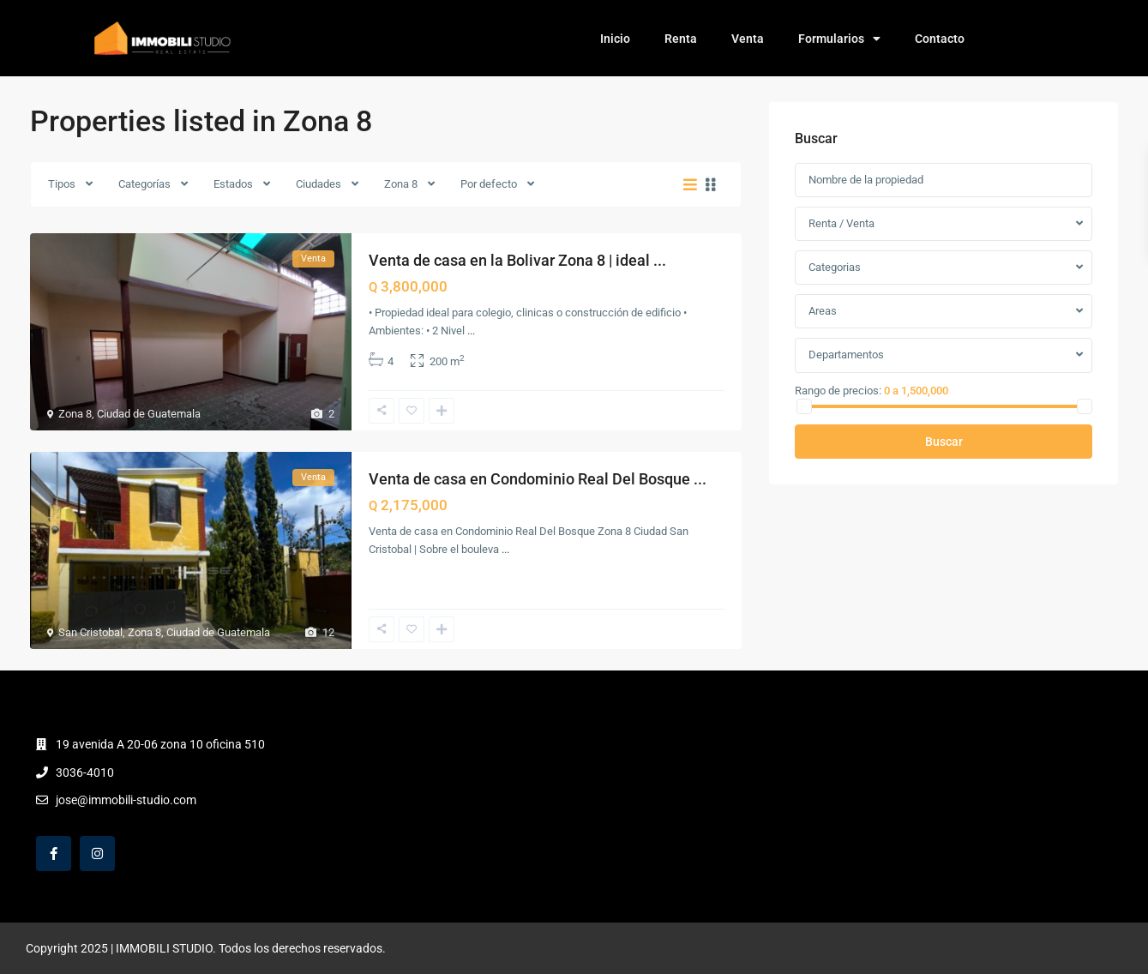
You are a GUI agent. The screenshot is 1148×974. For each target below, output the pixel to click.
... (471, 330)
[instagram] (97, 853)
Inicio (615, 38)
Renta (680, 38)
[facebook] (53, 853)
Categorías (144, 183)
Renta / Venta (841, 223)
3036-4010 (85, 772)
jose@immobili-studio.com (126, 800)
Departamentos (846, 354)
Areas (822, 310)
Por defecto (488, 183)
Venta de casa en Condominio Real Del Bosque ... (537, 479)
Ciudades (318, 183)
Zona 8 (401, 183)
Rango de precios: (838, 390)
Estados (233, 183)
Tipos (61, 183)
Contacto (940, 38)
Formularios (839, 38)
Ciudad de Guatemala (149, 413)
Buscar (944, 441)
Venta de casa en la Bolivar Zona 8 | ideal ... (517, 260)
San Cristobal (90, 632)
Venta (747, 38)
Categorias (834, 267)
